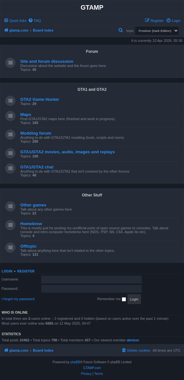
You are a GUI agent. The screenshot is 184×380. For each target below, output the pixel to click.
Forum (92, 51)
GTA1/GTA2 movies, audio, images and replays (67, 151)
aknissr (133, 340)
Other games (33, 205)
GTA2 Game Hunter (39, 99)
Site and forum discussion (46, 61)
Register (26, 271)
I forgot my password (18, 299)
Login (7, 271)
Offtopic (28, 246)
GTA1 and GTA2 (91, 89)
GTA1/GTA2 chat (36, 167)
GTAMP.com (92, 368)
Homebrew (31, 223)
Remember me (111, 299)
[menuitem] (34, 20)
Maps (25, 114)
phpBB (75, 362)
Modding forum (35, 133)
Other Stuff (92, 195)
